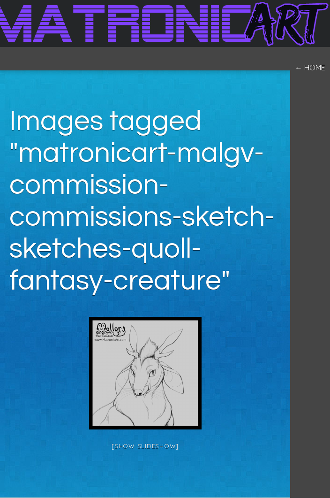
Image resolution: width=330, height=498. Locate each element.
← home (310, 67)
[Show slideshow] (145, 446)
